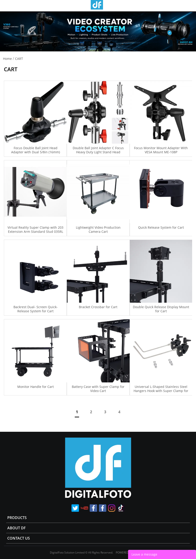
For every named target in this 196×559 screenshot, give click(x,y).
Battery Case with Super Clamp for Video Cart (98, 389)
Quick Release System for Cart (161, 227)
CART (19, 58)
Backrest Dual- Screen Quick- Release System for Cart (35, 309)
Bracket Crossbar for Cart (98, 307)
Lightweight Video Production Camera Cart (98, 229)
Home (7, 58)
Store (191, 5)
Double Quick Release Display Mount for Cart (161, 309)
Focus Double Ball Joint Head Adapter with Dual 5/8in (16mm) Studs (35, 152)
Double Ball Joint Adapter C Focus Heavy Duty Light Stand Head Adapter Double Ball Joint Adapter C (98, 152)
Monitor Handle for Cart (35, 387)
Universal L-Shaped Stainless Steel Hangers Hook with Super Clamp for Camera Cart (161, 391)
